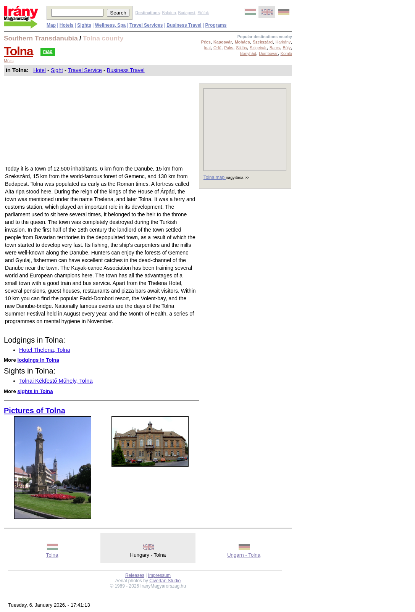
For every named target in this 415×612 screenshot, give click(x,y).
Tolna (18, 51)
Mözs (8, 60)
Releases (134, 575)
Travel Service (85, 70)
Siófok (203, 12)
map (48, 51)
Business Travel (126, 70)
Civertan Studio (165, 580)
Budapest (186, 12)
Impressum (159, 575)
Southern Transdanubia (41, 38)
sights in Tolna (35, 391)
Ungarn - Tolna (243, 555)
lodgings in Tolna (38, 360)
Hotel (39, 70)
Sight (57, 70)
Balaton (169, 12)
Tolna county (103, 38)
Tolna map (214, 177)
